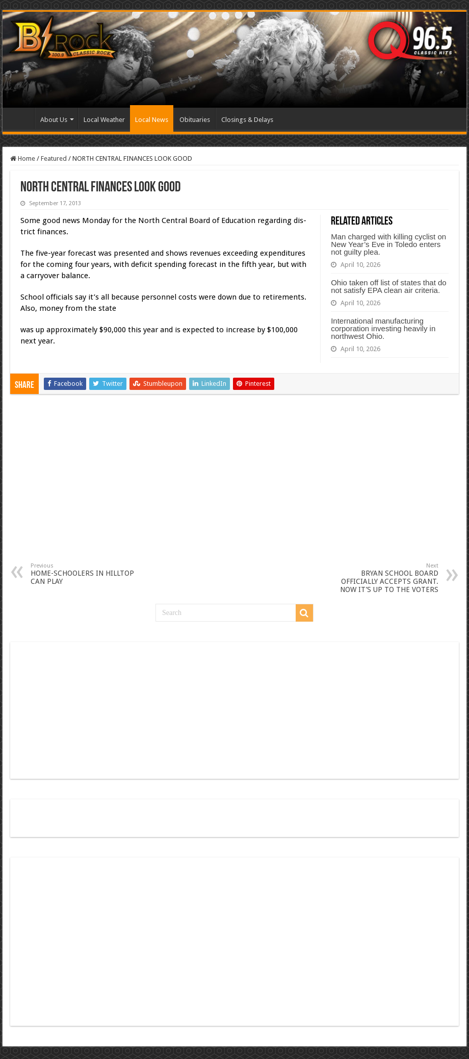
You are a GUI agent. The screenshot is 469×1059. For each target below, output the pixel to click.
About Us (53, 120)
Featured (54, 158)
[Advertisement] (234, 485)
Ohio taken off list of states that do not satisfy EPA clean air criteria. (389, 286)
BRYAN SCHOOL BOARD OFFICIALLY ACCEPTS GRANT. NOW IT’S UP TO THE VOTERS (386, 578)
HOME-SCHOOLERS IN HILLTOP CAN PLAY (83, 573)
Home (21, 118)
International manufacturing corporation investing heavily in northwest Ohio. (383, 328)
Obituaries (194, 120)
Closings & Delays (247, 120)
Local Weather (104, 120)
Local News (151, 120)
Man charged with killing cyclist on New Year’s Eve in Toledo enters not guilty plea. (388, 244)
